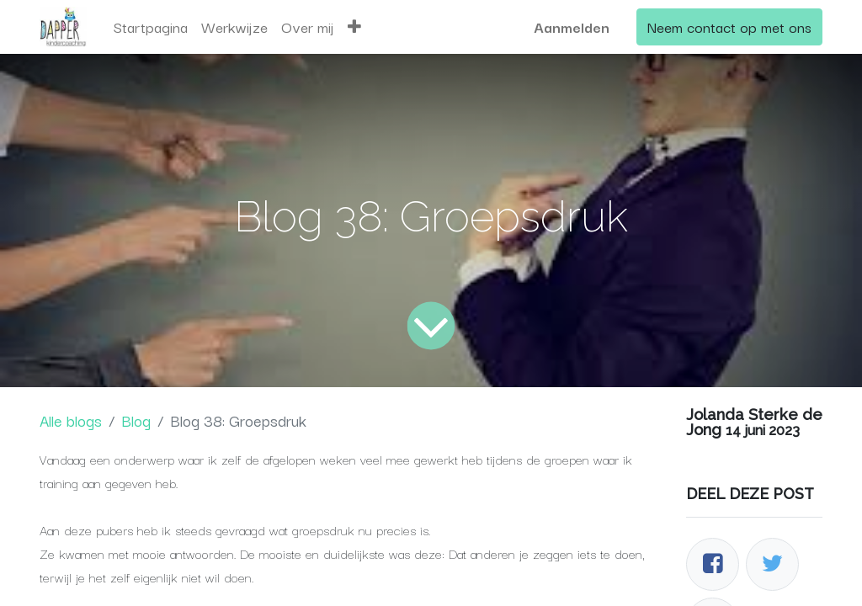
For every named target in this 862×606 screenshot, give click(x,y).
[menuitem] (150, 27)
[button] (354, 27)
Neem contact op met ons (729, 26)
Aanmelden (571, 26)
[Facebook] (712, 564)
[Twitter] (772, 564)
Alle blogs (71, 420)
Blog (136, 420)
